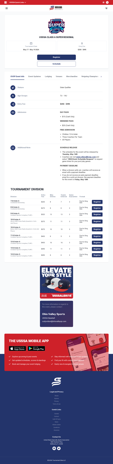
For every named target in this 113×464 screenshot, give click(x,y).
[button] (101, 76)
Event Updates (34, 76)
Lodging (48, 76)
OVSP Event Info (17, 76)
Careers (56, 413)
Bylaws (56, 398)
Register (56, 57)
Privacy (56, 401)
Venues (59, 76)
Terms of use (56, 404)
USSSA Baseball (48, 318)
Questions (57, 427)
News (56, 422)
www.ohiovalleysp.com (86, 157)
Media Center (57, 424)
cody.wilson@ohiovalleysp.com (54, 321)
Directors (56, 430)
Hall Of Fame (56, 419)
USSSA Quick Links (16, 2)
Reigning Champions (90, 76)
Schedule (57, 64)
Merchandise (71, 76)
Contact (56, 416)
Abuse (56, 396)
